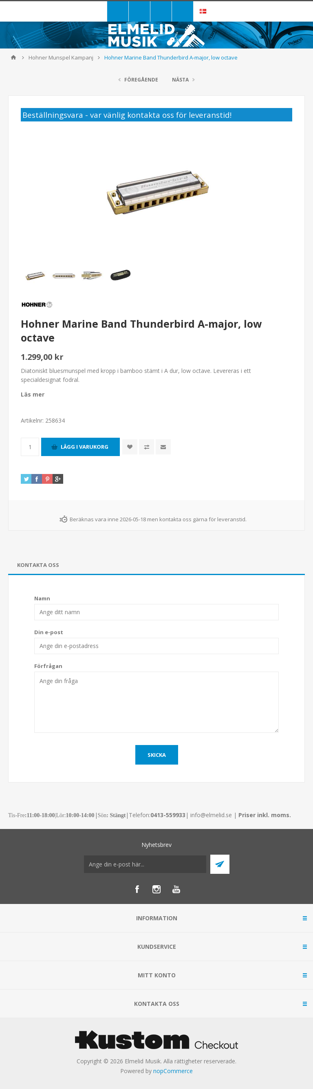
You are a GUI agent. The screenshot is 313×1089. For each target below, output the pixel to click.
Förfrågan (48, 666)
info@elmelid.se (211, 815)
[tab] (156, 565)
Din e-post (48, 632)
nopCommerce (173, 1071)
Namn (42, 598)
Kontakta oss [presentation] (38, 565)
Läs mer (32, 394)
